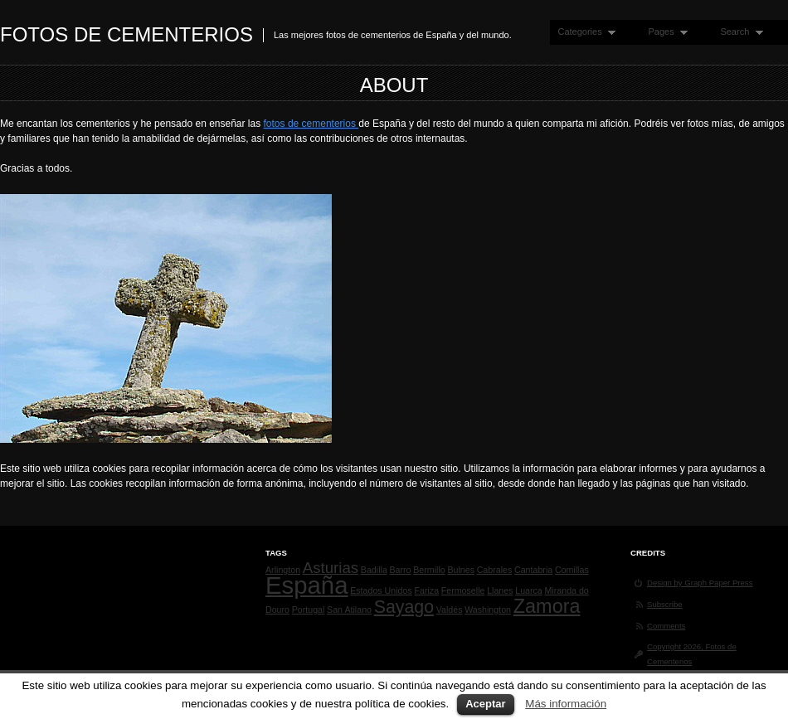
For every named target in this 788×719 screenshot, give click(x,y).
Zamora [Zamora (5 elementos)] (547, 606)
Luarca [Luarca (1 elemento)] (528, 590)
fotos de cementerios (311, 123)
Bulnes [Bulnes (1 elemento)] (460, 570)
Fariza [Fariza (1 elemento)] (426, 590)
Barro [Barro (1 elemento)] (400, 570)
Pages (664, 32)
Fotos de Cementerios (126, 34)
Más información (565, 703)
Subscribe (665, 604)
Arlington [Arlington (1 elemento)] (282, 570)
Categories (582, 32)
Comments (666, 625)
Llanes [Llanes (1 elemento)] (500, 590)
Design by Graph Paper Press (699, 582)
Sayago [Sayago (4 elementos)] (404, 607)
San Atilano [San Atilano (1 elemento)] (349, 610)
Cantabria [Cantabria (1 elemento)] (533, 570)
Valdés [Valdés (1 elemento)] (449, 610)
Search (737, 32)
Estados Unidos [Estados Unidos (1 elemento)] (381, 590)
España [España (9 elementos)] (306, 585)
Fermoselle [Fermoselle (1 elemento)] (463, 590)
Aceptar (485, 703)
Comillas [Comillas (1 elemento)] (572, 570)
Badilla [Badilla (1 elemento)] (374, 570)
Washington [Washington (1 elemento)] (488, 610)
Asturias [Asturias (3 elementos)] (330, 567)
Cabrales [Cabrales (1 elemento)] (495, 570)
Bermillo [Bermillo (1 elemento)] (429, 570)
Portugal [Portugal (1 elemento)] (308, 610)
